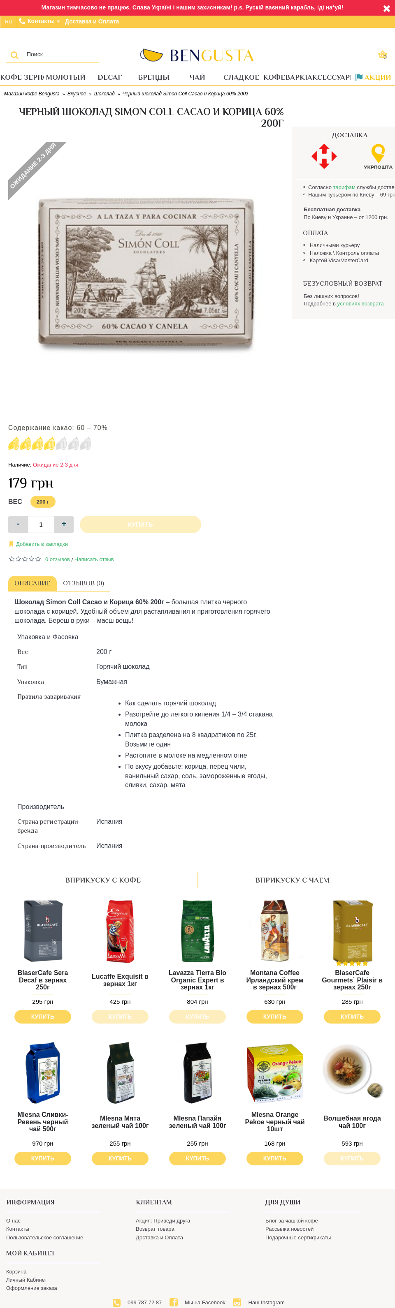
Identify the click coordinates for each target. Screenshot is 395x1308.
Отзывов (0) (83, 583)
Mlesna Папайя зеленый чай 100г (191, 1119)
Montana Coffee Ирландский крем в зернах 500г (265, 980)
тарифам (344, 187)
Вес (15, 501)
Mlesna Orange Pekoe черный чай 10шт (265, 1119)
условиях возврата (360, 303)
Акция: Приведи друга (163, 1221)
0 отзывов (57, 559)
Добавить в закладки (42, 544)
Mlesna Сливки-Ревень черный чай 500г (42, 1119)
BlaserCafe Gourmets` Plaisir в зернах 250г (339, 980)
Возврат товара (155, 1229)
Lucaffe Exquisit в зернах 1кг (116, 980)
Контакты (17, 1229)
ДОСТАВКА (349, 135)
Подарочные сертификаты (298, 1237)
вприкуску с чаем (292, 880)
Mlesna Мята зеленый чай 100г (117, 1119)
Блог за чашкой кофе (291, 1221)
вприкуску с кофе (103, 880)
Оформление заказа (31, 1288)
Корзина (16, 1272)
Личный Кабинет (26, 1280)
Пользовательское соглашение (44, 1237)
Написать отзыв (94, 559)
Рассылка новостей (289, 1229)
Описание (32, 583)
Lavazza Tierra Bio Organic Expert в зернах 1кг (191, 980)
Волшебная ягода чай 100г (339, 1119)
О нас (13, 1221)
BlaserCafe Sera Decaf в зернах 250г (43, 980)
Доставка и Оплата (159, 1237)
